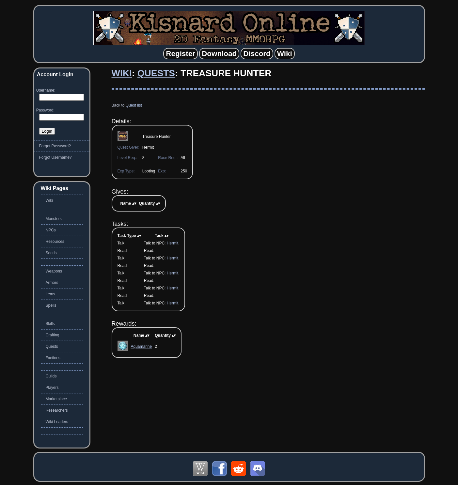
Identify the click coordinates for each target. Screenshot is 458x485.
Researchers (57, 410)
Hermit (172, 243)
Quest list (134, 105)
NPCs (51, 230)
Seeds (51, 253)
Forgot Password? (55, 146)
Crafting (52, 335)
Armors (52, 282)
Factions (53, 358)
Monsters (54, 218)
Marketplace (56, 399)
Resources (55, 241)
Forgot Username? (55, 157)
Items (50, 294)
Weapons (54, 271)
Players (52, 387)
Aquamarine (141, 346)
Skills (50, 323)
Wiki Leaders (57, 421)
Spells (51, 305)
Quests (156, 73)
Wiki (122, 73)
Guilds (51, 376)
